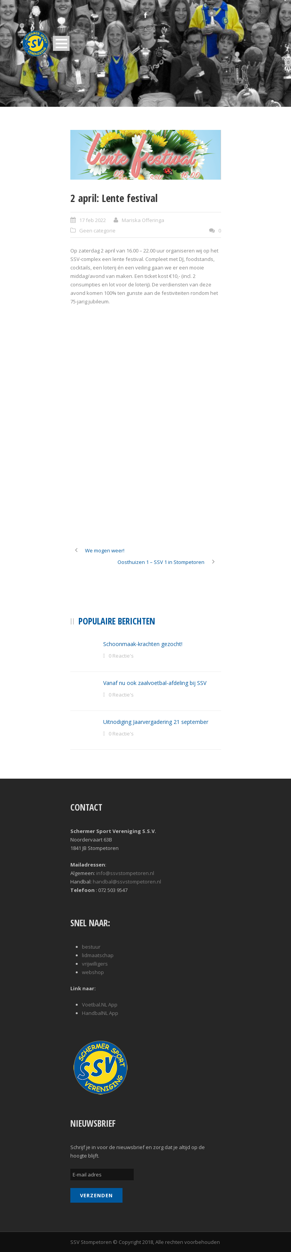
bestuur (91, 946)
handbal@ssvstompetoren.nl (127, 881)
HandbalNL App (100, 1013)
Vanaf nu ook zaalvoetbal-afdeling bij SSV (154, 683)
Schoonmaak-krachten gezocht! (142, 644)
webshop (93, 972)
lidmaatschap (98, 955)
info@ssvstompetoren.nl (125, 873)
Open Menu (61, 43)
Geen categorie (97, 230)
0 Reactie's (121, 655)
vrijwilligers (95, 963)
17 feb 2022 (92, 220)
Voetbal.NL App (99, 1004)
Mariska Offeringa (143, 220)
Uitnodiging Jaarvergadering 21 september (155, 721)
